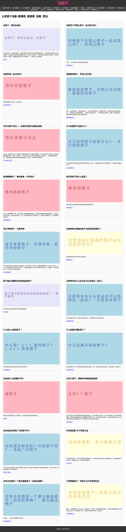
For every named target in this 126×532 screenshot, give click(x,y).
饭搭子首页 (6, 8)
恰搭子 (5, 59)
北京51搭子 (69, 422)
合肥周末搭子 (70, 321)
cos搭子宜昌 (47, 8)
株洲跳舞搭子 (7, 220)
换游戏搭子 (94, 9)
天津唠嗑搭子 (70, 513)
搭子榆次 (5, 312)
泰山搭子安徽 (85, 9)
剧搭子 (83, 8)
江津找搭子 (65, 8)
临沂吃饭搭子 (7, 105)
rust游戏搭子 (7, 369)
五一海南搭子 (26, 8)
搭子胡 (43, 9)
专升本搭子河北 (7, 160)
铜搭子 (77, 9)
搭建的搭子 (69, 259)
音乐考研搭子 (7, 272)
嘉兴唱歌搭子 (70, 369)
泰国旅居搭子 (70, 117)
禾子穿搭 (68, 463)
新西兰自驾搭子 (36, 8)
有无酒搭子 (56, 8)
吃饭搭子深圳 (60, 9)
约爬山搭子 (69, 65)
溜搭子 (5, 418)
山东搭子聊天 (111, 8)
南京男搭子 (69, 207)
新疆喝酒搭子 (75, 8)
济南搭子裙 (69, 9)
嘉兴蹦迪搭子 (7, 521)
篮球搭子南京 (91, 8)
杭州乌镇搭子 (101, 8)
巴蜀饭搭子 (50, 9)
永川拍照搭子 (70, 168)
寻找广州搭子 (7, 472)
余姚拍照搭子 (34, 9)
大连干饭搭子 (16, 8)
